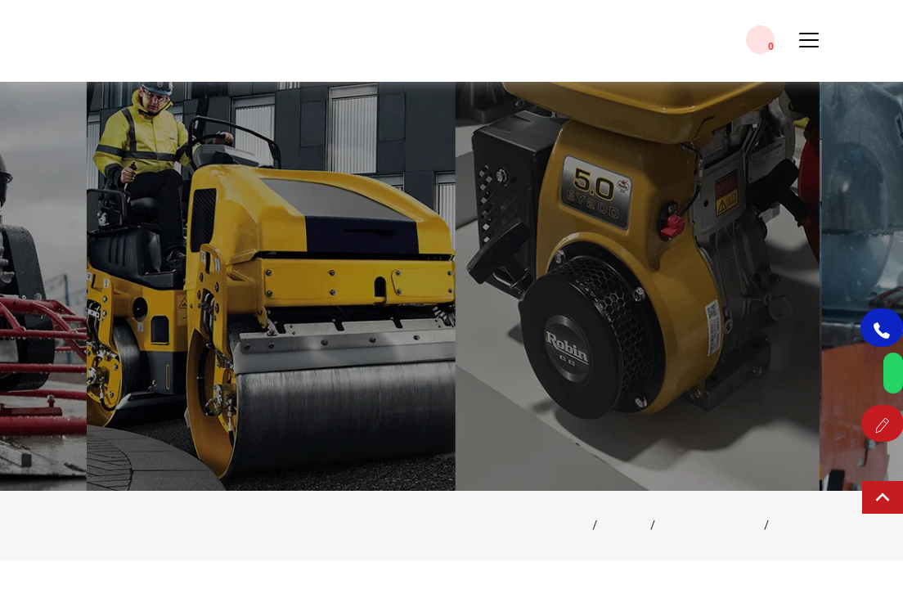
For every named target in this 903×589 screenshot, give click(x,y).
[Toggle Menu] (809, 46)
